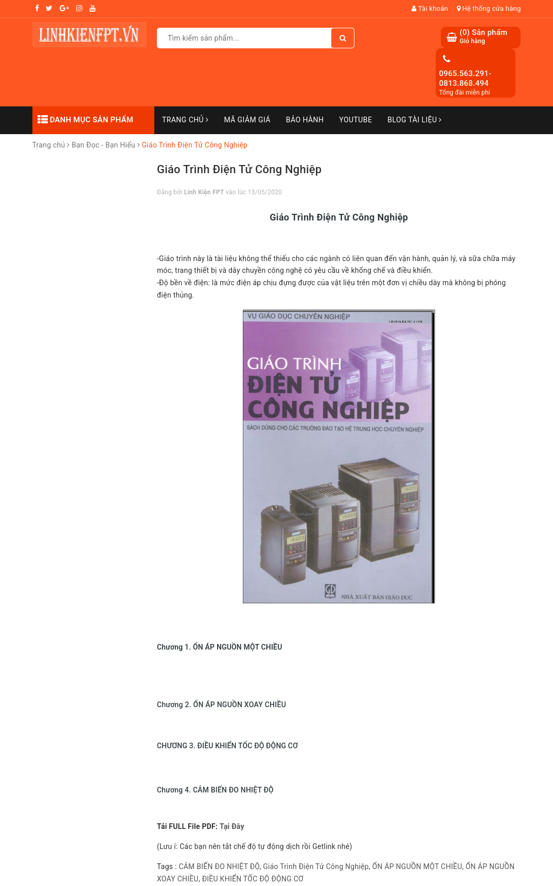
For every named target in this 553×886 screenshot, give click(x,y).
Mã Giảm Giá (247, 120)
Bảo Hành (305, 120)
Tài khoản (430, 8)
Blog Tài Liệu (414, 120)
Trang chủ (185, 120)
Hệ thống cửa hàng (489, 8)
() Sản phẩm (483, 37)
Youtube (355, 120)
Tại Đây (232, 826)
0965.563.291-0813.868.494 (465, 78)
